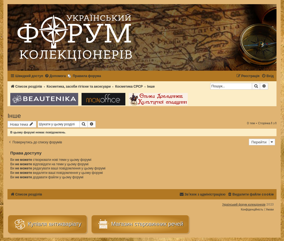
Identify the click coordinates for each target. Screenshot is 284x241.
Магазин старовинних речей (140, 224)
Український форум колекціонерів (243, 204)
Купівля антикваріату (47, 224)
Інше (14, 115)
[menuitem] (55, 76)
